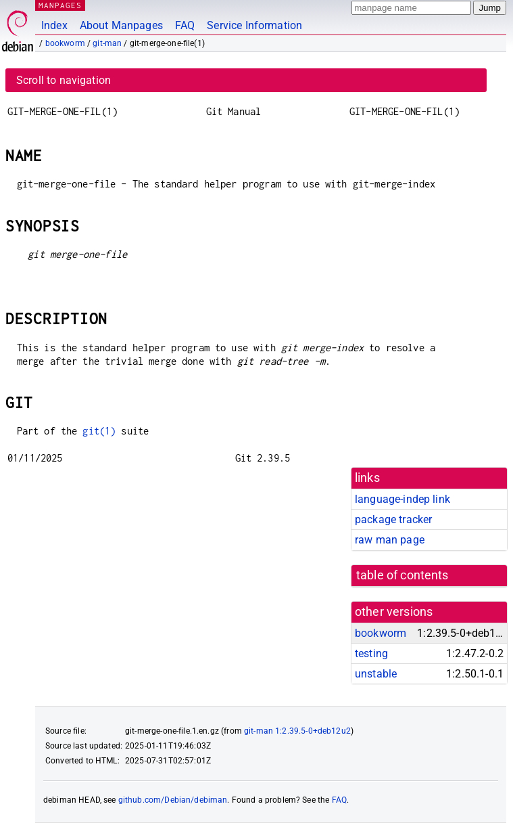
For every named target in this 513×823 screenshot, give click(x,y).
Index (54, 25)
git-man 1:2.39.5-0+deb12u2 (297, 731)
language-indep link (402, 499)
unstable (376, 673)
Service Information (254, 25)
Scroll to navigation (63, 80)
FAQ (185, 25)
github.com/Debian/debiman (173, 800)
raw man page (389, 539)
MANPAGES (60, 5)
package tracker (393, 519)
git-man (107, 43)
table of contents (402, 575)
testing (371, 653)
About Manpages (121, 25)
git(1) (99, 431)
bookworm (65, 43)
